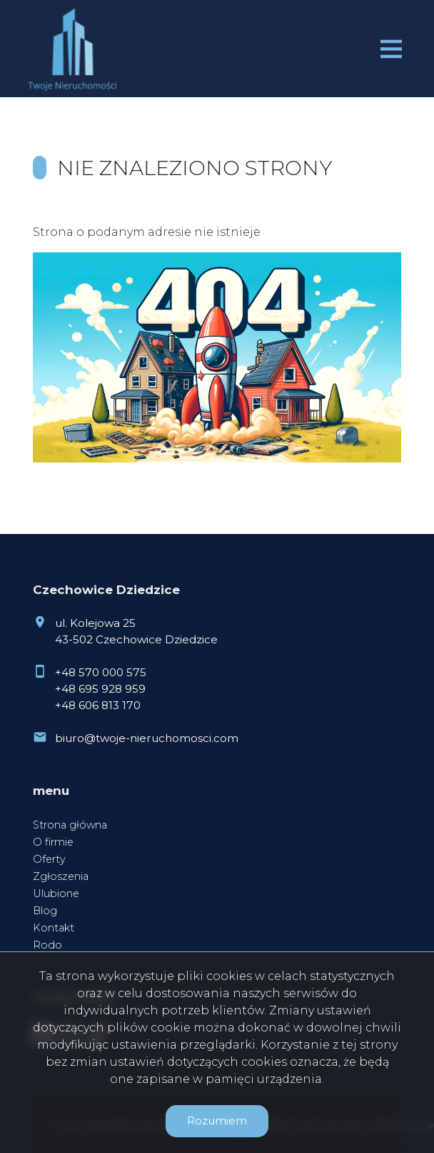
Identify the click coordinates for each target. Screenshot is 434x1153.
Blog (45, 910)
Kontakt (53, 927)
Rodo (47, 945)
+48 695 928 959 (100, 689)
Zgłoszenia (61, 876)
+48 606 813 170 (98, 705)
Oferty (49, 859)
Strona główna (70, 824)
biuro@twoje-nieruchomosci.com (146, 738)
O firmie (53, 842)
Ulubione (56, 893)
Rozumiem (217, 1120)
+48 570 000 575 (100, 672)
